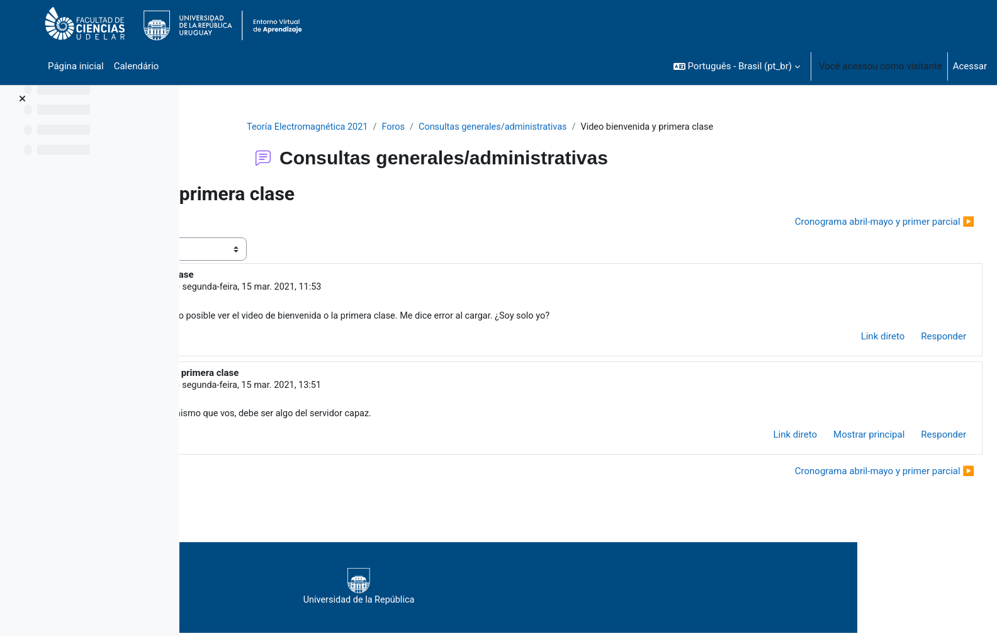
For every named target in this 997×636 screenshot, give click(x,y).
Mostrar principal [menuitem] (838, 437)
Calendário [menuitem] (136, 66)
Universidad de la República (548, 590)
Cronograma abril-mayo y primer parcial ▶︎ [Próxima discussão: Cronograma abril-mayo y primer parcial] (854, 222)
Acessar (970, 66)
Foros (478, 127)
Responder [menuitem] (913, 338)
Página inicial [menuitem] (76, 66)
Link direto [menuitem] (853, 338)
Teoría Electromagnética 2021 (390, 127)
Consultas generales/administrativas (581, 127)
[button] (736, 66)
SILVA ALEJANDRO (321, 387)
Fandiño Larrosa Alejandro (314, 287)
